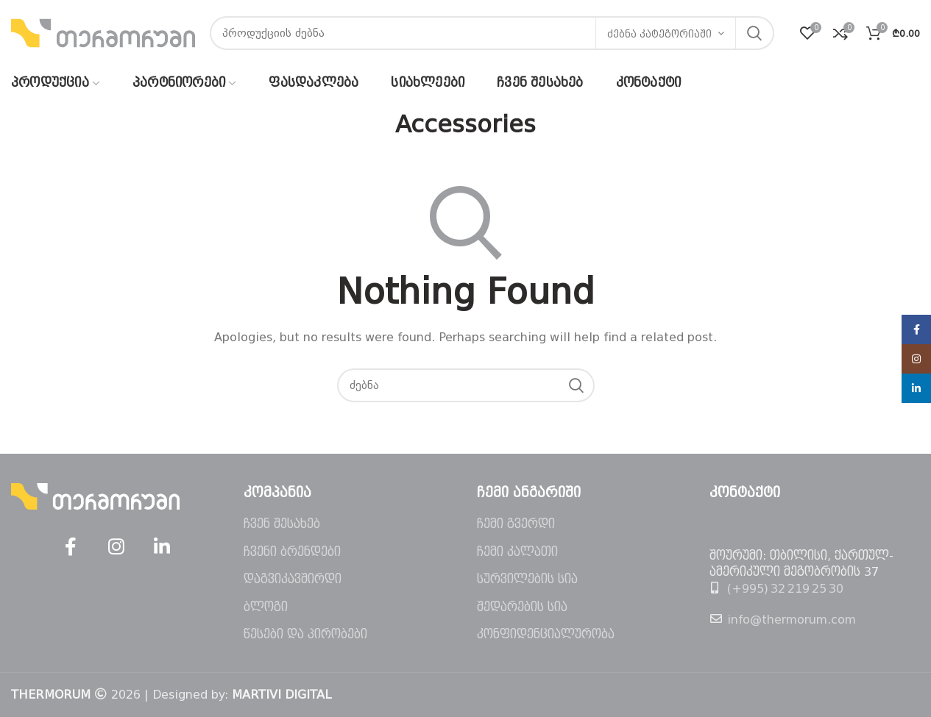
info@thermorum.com (791, 620)
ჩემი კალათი (517, 552)
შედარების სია (522, 607)
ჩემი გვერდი (516, 524)
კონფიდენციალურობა (546, 634)
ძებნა (754, 33)
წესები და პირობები (305, 634)
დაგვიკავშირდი (292, 579)
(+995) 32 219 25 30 (785, 589)
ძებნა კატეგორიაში (659, 34)
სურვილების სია (527, 579)
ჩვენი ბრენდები (292, 552)
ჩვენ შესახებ (282, 524)
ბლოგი (266, 607)
